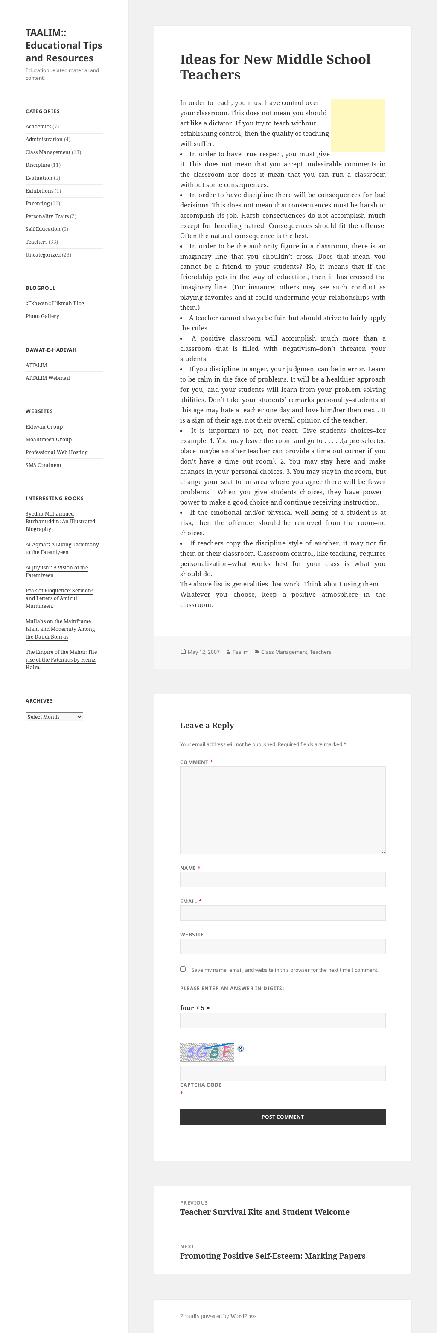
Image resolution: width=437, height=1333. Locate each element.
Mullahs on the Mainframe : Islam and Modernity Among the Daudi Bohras (60, 629)
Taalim (240, 652)
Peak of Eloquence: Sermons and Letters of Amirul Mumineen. (59, 598)
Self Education (43, 229)
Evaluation (39, 177)
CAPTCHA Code (201, 1084)
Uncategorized (43, 254)
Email (191, 901)
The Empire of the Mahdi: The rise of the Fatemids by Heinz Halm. (61, 659)
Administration (44, 139)
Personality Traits (47, 216)
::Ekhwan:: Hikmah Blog (55, 303)
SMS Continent (43, 465)
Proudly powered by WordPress (218, 1316)
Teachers (36, 241)
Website (192, 934)
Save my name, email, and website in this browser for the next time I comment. (285, 970)
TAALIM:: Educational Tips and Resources (64, 45)
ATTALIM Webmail (48, 378)
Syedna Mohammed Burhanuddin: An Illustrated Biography (60, 521)
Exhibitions (39, 190)
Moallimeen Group (49, 439)
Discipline (38, 165)
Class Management (48, 152)
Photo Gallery (42, 316)
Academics (38, 126)
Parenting (38, 203)
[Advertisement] (358, 125)
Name (190, 868)
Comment (196, 762)
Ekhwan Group (44, 426)
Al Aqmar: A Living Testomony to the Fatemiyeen (62, 548)
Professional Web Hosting (56, 452)
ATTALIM (36, 365)
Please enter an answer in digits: (232, 988)
